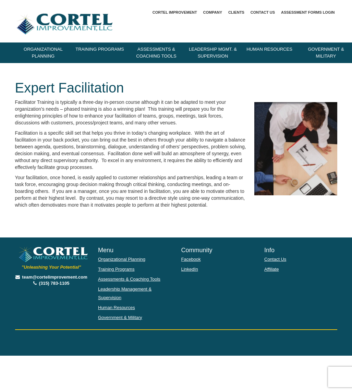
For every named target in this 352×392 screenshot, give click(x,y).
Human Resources (269, 49)
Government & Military (120, 317)
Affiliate (271, 269)
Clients (236, 12)
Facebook (191, 259)
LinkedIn (189, 269)
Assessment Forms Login (308, 12)
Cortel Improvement (175, 12)
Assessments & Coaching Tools (156, 53)
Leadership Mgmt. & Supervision (213, 53)
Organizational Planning (43, 53)
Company (212, 12)
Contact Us (263, 12)
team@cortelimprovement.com (51, 277)
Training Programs (99, 49)
